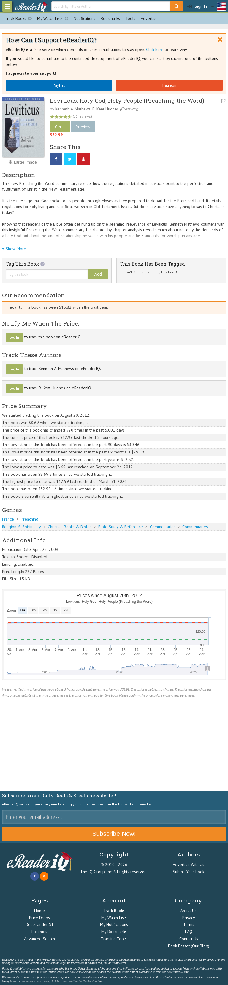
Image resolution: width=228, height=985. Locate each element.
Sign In (197, 6)
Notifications (84, 18)
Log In (14, 337)
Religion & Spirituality (21, 526)
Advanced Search (39, 938)
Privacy (188, 917)
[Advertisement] (114, 746)
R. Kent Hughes (105, 109)
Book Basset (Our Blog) (188, 945)
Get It (60, 126)
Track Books (19, 18)
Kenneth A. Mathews (73, 109)
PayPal (59, 85)
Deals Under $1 (39, 924)
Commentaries (162, 526)
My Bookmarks (114, 931)
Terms (188, 924)
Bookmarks (110, 18)
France (8, 519)
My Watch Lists (54, 18)
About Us (188, 910)
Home (39, 910)
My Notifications (114, 924)
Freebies (39, 931)
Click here (155, 49)
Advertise (149, 18)
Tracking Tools (114, 938)
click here (56, 981)
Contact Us (188, 938)
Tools (130, 18)
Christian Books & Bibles (69, 526)
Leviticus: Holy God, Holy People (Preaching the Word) (127, 100)
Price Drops (39, 917)
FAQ (188, 931)
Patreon (169, 85)
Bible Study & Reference (120, 526)
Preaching (29, 519)
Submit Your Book (188, 871)
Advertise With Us (188, 864)
